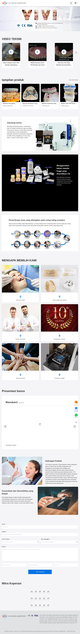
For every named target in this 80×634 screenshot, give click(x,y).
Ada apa (76, 417)
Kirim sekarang (40, 572)
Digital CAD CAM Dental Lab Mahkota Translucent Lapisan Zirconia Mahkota (68, 103)
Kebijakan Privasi (8, 631)
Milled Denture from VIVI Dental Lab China (37, 64)
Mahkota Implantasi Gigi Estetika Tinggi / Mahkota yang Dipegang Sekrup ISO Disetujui (50, 103)
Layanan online (76, 404)
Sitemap (16, 631)
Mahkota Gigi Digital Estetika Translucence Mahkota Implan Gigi (9, 103)
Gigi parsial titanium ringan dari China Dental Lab (30, 103)
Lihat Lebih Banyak (73, 80)
